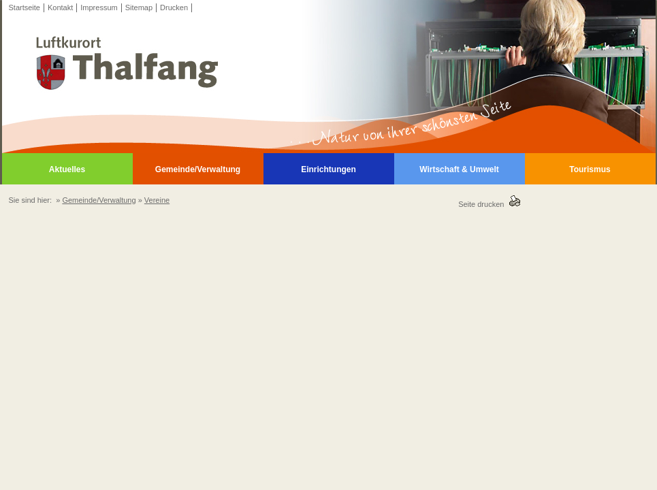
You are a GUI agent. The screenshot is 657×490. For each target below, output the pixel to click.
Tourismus (589, 169)
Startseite (24, 7)
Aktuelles (67, 169)
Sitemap (139, 7)
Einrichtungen (328, 169)
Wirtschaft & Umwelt (459, 169)
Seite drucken (483, 204)
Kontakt (60, 7)
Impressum (98, 7)
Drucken (174, 7)
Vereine (157, 200)
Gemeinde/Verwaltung (197, 169)
